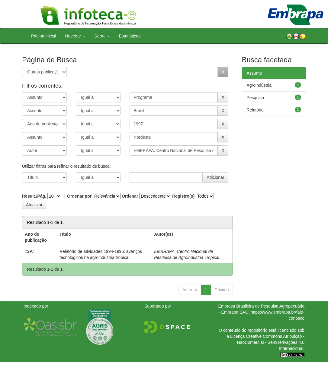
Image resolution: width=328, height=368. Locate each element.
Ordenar (130, 196)
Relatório (255, 110)
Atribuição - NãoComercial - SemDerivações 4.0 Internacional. (270, 342)
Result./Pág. (34, 196)
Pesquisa (255, 97)
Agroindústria (259, 85)
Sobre (102, 36)
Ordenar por (79, 196)
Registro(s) (183, 196)
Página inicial (43, 36)
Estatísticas (130, 36)
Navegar (75, 36)
